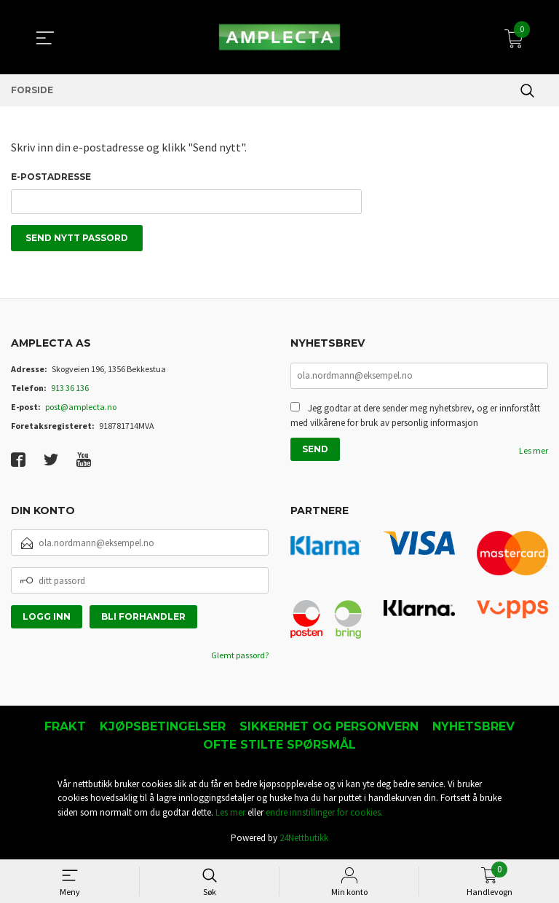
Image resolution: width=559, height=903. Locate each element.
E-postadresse (51, 176)
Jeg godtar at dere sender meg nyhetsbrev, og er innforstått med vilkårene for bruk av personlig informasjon (415, 419)
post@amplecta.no (80, 408)
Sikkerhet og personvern (329, 729)
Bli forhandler (143, 618)
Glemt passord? (240, 657)
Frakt (65, 729)
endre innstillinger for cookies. (324, 814)
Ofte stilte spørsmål (279, 747)
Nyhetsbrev (473, 729)
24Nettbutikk (304, 840)
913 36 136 (70, 390)
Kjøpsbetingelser (163, 729)
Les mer (533, 454)
